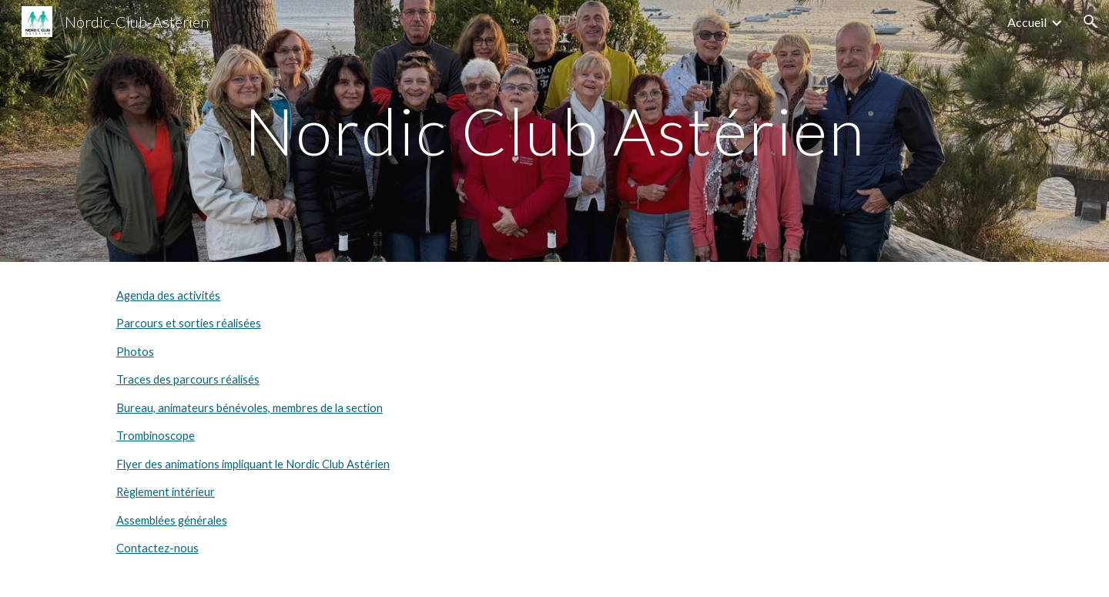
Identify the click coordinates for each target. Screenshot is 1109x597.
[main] (554, 130)
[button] (1090, 21)
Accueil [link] (1027, 22)
